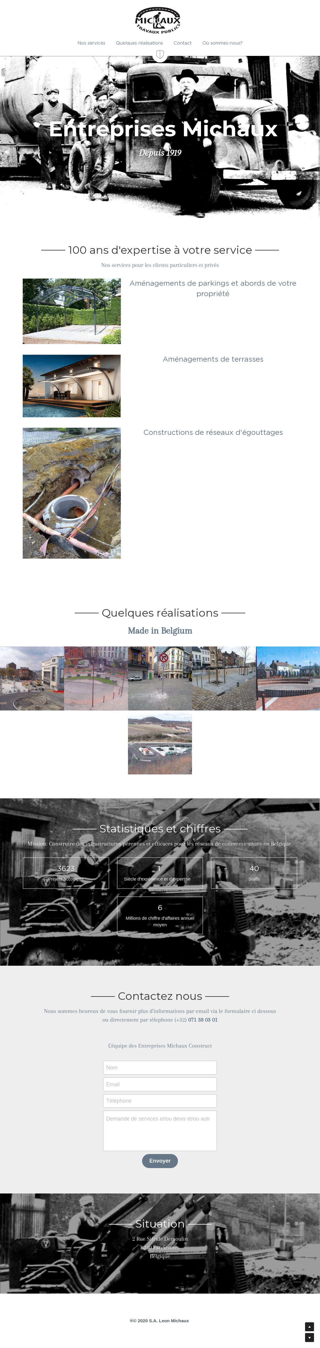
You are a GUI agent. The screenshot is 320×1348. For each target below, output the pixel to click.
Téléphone (119, 1101)
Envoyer (159, 1161)
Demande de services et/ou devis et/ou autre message (158, 1119)
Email (113, 1084)
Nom (112, 1068)
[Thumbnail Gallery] (32, 678)
